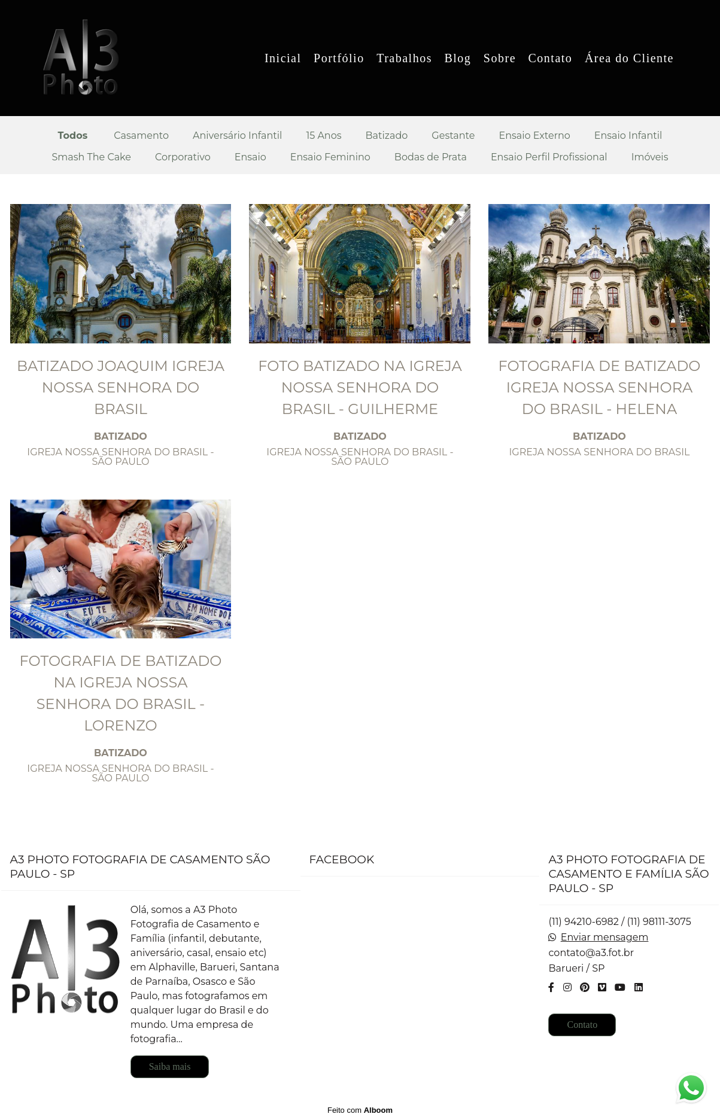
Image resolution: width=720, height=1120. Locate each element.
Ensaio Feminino (330, 157)
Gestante (453, 136)
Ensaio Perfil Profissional (549, 157)
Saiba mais (170, 1066)
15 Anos (323, 136)
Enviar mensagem (605, 937)
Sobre (500, 58)
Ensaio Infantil (628, 136)
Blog (457, 58)
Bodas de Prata (430, 157)
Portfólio (339, 58)
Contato (550, 58)
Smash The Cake (91, 157)
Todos (73, 136)
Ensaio (250, 157)
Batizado (387, 136)
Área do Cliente (629, 58)
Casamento (141, 136)
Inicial (283, 58)
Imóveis (650, 157)
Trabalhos (404, 58)
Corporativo (183, 157)
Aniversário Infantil (237, 136)
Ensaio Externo (534, 136)
